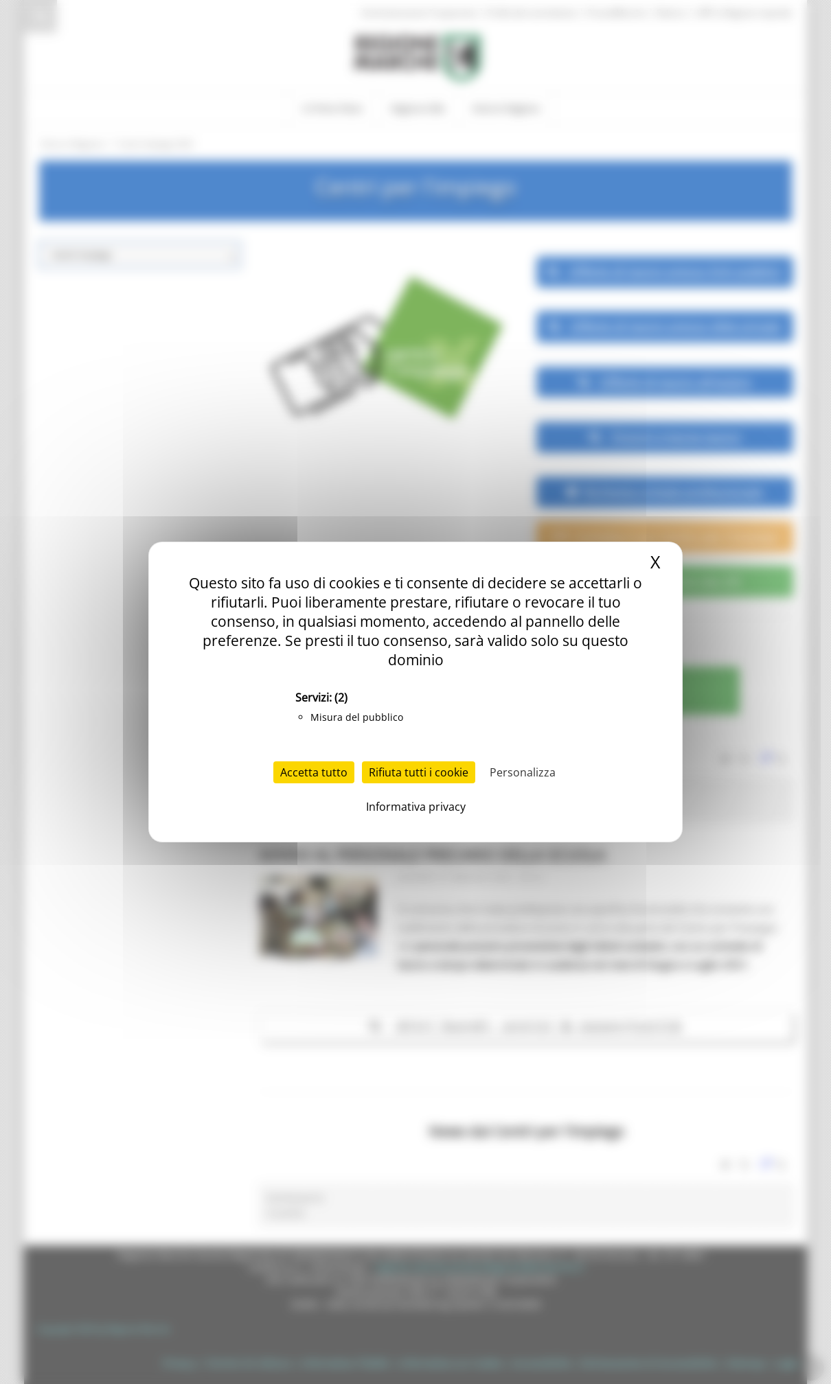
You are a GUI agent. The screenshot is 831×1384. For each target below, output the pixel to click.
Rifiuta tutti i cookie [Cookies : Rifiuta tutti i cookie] (418, 772)
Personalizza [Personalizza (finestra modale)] (523, 772)
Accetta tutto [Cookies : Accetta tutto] (314, 772)
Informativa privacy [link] (416, 806)
